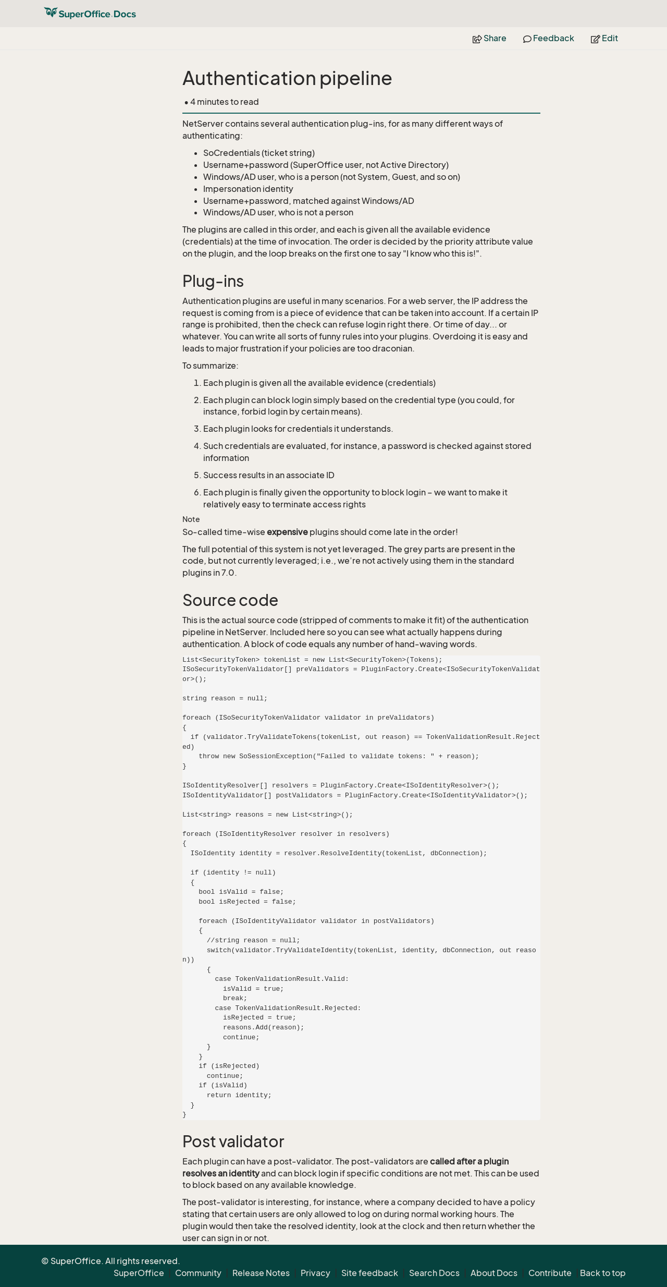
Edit (604, 38)
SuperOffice (139, 1273)
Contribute (550, 1273)
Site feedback (369, 1273)
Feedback (548, 38)
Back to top (603, 1273)
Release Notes (261, 1273)
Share (490, 38)
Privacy (315, 1273)
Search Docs (434, 1273)
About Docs (494, 1273)
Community (198, 1273)
